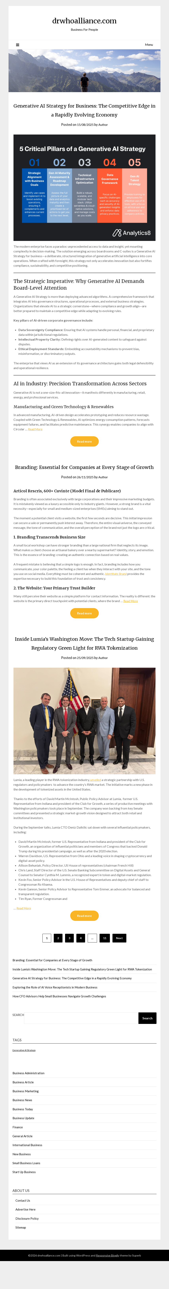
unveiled (96, 807)
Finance (17, 1155)
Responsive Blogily (107, 1283)
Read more (84, 450)
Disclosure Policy (27, 1246)
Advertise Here (25, 1237)
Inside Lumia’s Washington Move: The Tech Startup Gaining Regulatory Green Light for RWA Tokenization (84, 666)
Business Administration (28, 1101)
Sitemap (20, 1255)
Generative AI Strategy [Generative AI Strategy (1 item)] (24, 1078)
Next (119, 966)
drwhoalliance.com (84, 20)
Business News (22, 1128)
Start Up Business (24, 1200)
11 (104, 966)
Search (18, 1043)
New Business (21, 1182)
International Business (27, 1173)
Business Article (23, 1110)
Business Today (22, 1137)
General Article (22, 1164)
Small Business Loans (26, 1191)
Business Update (23, 1146)
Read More (35, 438)
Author (104, 133)
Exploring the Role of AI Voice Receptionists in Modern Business (54, 1015)
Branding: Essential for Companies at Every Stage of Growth (52, 988)
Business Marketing (25, 1119)
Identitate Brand (116, 592)
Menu (149, 44)
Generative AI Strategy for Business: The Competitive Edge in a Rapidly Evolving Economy (84, 114)
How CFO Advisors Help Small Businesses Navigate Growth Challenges (59, 1024)
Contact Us (22, 1228)
